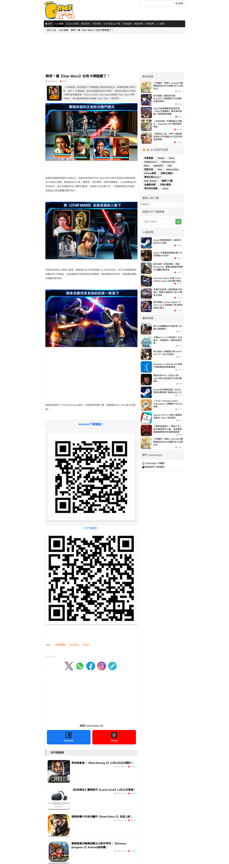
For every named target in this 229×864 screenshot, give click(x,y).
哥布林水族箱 (151, 188)
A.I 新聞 (160, 23)
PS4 (160, 169)
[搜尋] (156, 3)
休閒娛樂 (149, 23)
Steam (161, 158)
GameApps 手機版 (153, 463)
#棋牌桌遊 (60, 645)
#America (74, 645)
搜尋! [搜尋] (179, 3)
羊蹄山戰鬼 (165, 184)
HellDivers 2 (150, 162)
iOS (170, 165)
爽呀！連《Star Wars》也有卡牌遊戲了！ (92, 30)
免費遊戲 (149, 158)
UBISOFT (158, 165)
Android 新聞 (72, 23)
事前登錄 (85, 23)
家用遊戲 (127, 23)
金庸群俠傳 (150, 184)
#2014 (86, 645)
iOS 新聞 (59, 23)
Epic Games (150, 181)
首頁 (48, 23)
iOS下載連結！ (91, 528)
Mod (146, 165)
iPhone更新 (150, 173)
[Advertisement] (115, 53)
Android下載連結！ (91, 424)
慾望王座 (149, 169)
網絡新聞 (138, 23)
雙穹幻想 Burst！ (153, 177)
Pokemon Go (168, 162)
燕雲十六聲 (167, 181)
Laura (165, 188)
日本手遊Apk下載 (111, 23)
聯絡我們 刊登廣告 (153, 467)
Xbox (171, 158)
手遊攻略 (96, 23)
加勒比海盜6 (167, 173)
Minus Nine (172, 169)
